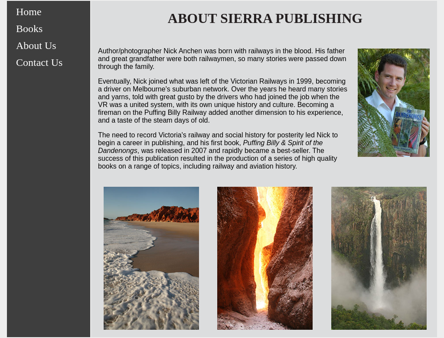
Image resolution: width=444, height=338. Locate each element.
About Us (36, 45)
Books (29, 28)
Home (29, 11)
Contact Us (39, 62)
